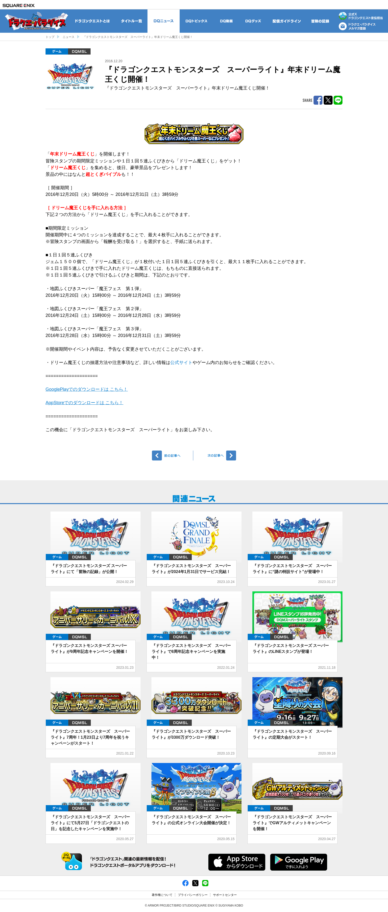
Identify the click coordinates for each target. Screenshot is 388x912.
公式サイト (181, 362)
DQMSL (79, 51)
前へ (172, 455)
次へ (215, 455)
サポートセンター (225, 895)
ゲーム (57, 51)
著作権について (162, 895)
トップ (50, 37)
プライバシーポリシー (193, 895)
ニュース (68, 37)
